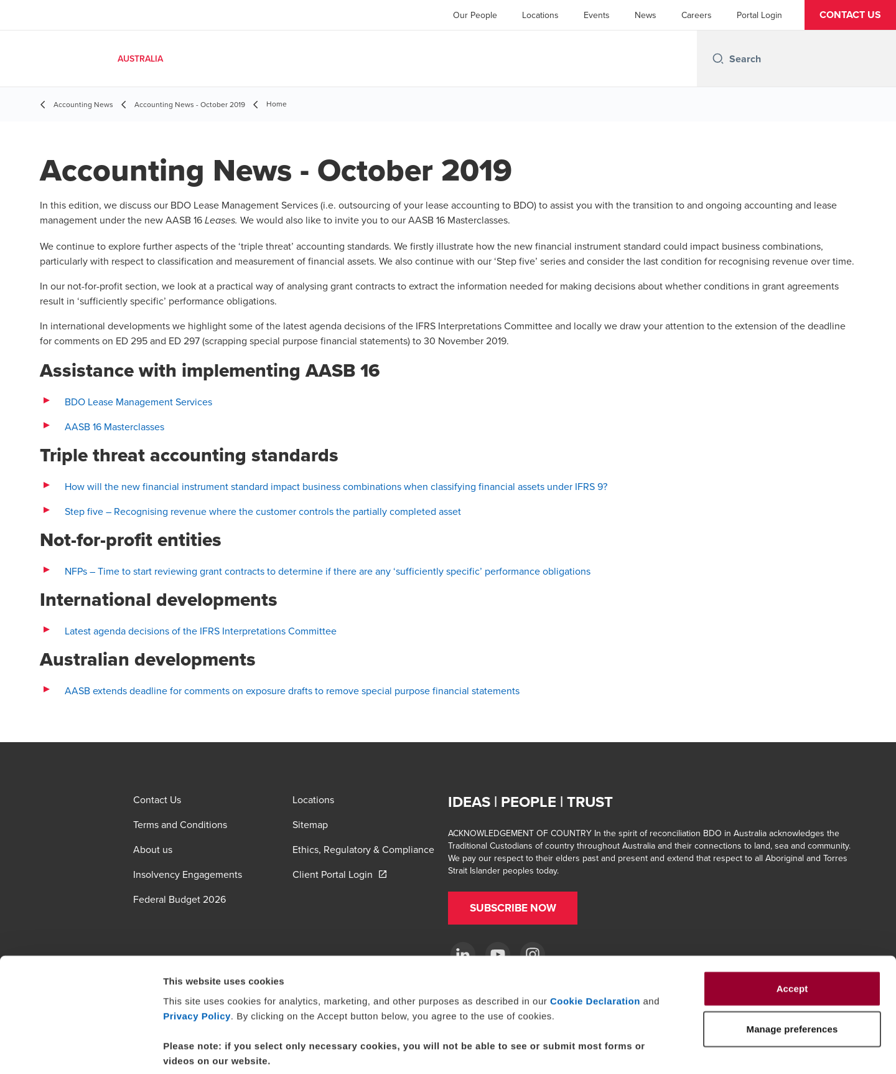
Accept (792, 926)
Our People (475, 15)
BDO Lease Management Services (138, 401)
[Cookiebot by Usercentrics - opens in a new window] (80, 1049)
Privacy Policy (197, 954)
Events (597, 15)
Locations (540, 15)
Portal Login (759, 15)
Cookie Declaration (595, 939)
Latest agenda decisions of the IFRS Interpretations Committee (201, 631)
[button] (850, 15)
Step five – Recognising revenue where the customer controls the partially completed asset (263, 511)
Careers (696, 15)
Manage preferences (693, 1049)
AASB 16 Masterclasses (114, 426)
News (645, 15)
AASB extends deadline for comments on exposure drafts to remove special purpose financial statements (292, 690)
